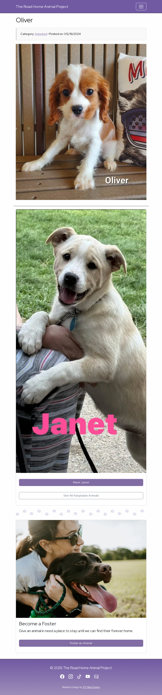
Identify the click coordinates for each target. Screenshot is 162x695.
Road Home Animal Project (42, 6)
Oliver (24, 20)
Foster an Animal (81, 643)
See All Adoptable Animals (81, 496)
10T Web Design (91, 687)
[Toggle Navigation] (141, 6)
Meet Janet (81, 482)
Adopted (41, 34)
